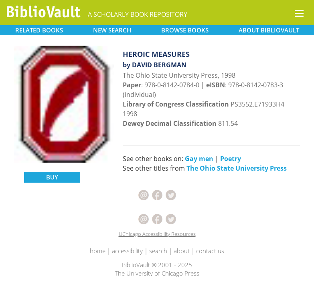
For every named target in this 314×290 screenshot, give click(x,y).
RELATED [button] (39, 30)
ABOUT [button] (269, 30)
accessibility (127, 251)
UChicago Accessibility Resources (157, 234)
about (182, 251)
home (97, 251)
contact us (210, 251)
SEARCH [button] (112, 30)
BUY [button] (52, 177)
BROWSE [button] (185, 30)
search (158, 251)
